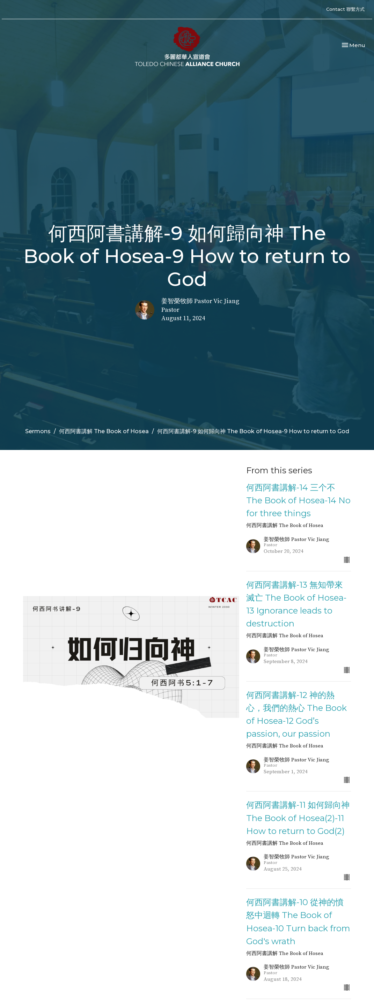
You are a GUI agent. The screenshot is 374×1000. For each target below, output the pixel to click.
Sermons (38, 431)
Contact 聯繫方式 (345, 9)
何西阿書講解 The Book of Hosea (104, 431)
